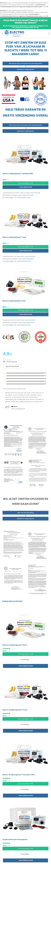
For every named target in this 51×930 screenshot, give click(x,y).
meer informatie (35, 193)
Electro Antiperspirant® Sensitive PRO (19, 774)
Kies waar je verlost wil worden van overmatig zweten (25, 63)
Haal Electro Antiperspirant (25, 69)
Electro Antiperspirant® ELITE (15, 645)
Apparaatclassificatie (12, 366)
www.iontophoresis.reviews (26, 195)
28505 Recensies (7, 360)
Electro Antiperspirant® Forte (15, 710)
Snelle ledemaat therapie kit (15, 839)
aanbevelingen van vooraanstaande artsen (18, 197)
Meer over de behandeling (25, 513)
